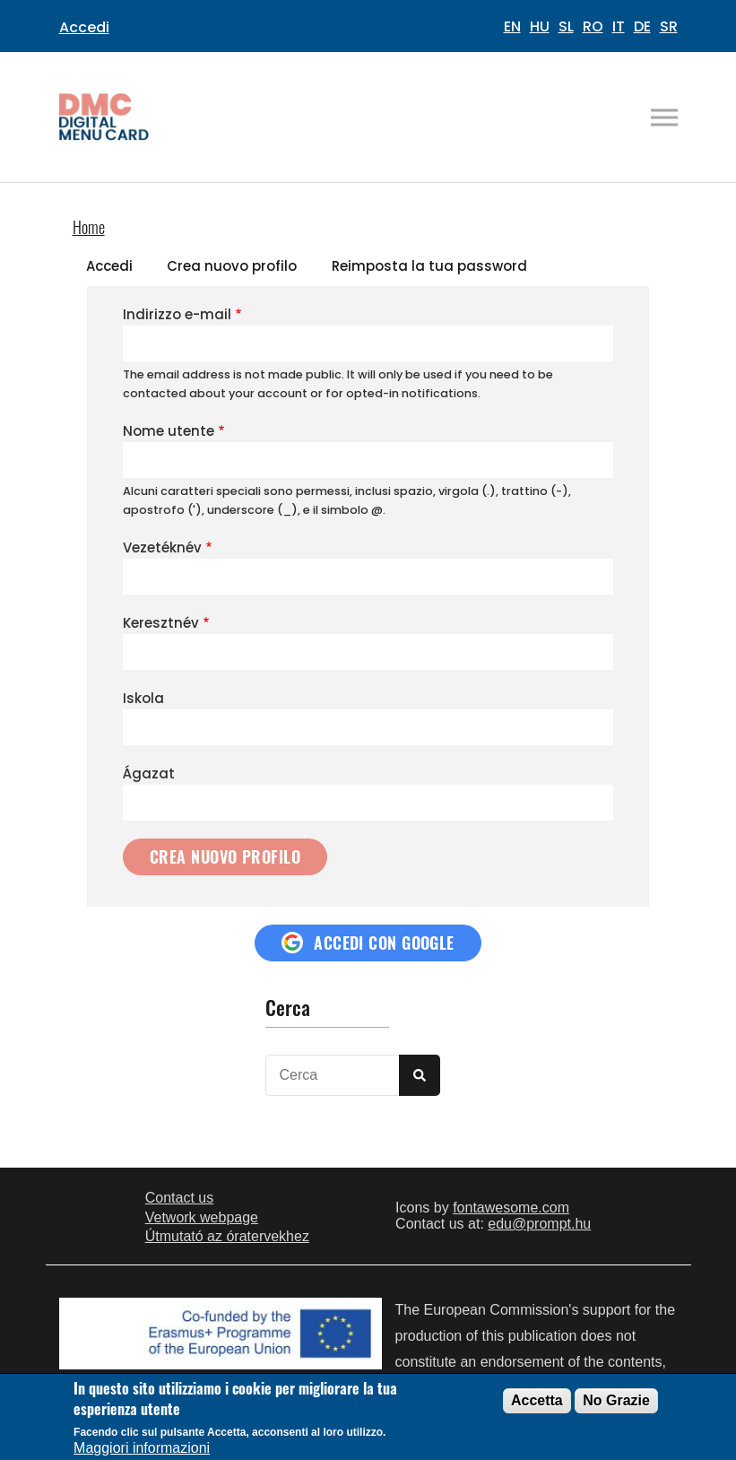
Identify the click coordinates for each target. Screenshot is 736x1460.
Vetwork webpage (201, 1217)
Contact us (179, 1197)
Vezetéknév (162, 547)
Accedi (84, 27)
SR (669, 26)
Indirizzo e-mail (177, 314)
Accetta (537, 1400)
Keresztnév (161, 622)
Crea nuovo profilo (232, 265)
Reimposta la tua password (429, 265)
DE (642, 26)
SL (566, 26)
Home (89, 227)
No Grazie (616, 1400)
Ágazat (149, 773)
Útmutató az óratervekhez (227, 1236)
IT (618, 26)
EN (512, 26)
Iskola (143, 698)
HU (540, 26)
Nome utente (168, 430)
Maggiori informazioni (142, 1448)
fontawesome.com (511, 1207)
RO (593, 26)
